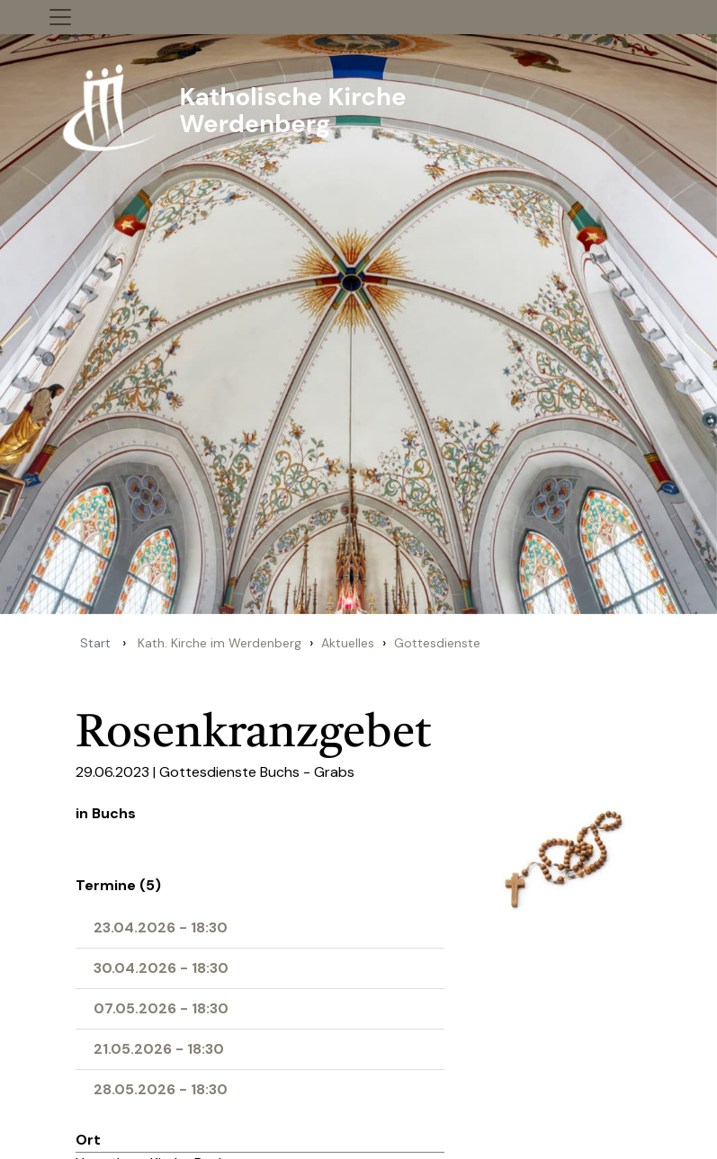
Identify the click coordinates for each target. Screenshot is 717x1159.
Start (95, 643)
